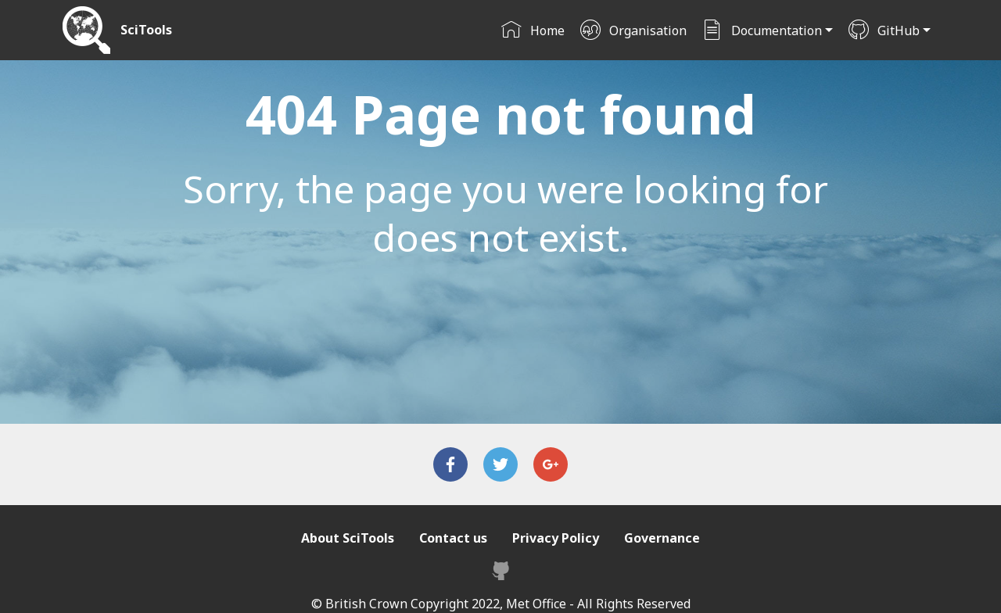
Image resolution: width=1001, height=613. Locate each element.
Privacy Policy (555, 538)
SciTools (146, 30)
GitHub (884, 30)
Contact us (453, 538)
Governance (662, 538)
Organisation (633, 30)
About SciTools (347, 538)
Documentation (761, 30)
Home (532, 30)
